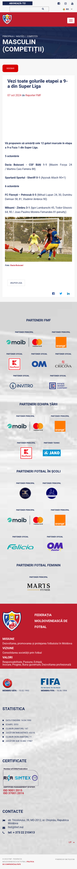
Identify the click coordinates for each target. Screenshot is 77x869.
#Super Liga (16, 283)
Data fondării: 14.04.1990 (19, 720)
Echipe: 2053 (12, 724)
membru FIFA (47, 690)
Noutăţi (20, 36)
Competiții (32, 36)
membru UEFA (9, 690)
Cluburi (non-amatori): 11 (19, 737)
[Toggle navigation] (71, 20)
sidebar (10, 68)
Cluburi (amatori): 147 (17, 729)
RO (66, 9)
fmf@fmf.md (15, 827)
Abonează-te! (17, 3)
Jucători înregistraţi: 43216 (21, 733)
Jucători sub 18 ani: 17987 (20, 741)
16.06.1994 (62, 690)
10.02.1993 (24, 690)
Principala (8, 36)
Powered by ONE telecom (65, 859)
